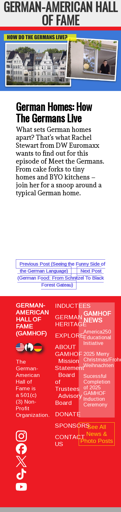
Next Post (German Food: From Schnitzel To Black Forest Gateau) (60, 278)
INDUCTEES (73, 305)
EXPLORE (69, 335)
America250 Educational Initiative (97, 337)
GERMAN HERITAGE (71, 320)
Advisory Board (68, 399)
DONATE (68, 414)
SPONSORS (72, 425)
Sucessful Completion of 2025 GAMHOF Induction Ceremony (96, 390)
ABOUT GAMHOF (68, 350)
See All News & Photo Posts (96, 434)
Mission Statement (69, 364)
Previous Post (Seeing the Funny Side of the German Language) (62, 267)
